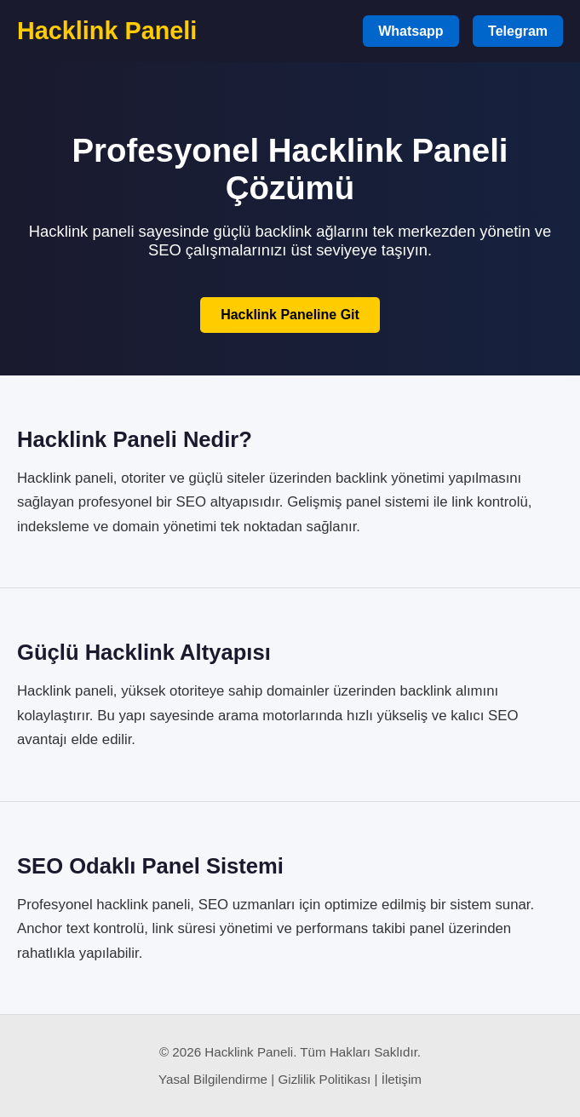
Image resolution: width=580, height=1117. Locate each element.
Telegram (518, 31)
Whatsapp (410, 31)
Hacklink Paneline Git (290, 314)
